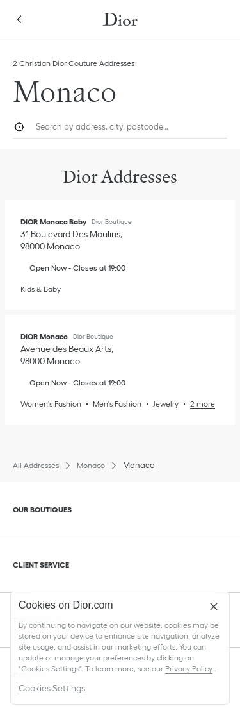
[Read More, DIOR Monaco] (197, 403)
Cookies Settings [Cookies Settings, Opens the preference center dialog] (52, 688)
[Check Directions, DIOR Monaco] (68, 355)
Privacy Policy (188, 668)
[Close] (213, 606)
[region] (120, 648)
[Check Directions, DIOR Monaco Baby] (72, 240)
